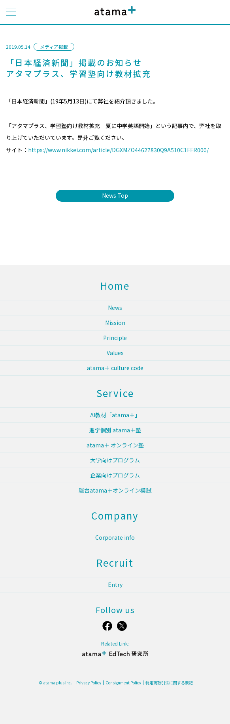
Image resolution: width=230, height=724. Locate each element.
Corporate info (115, 537)
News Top (115, 195)
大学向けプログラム (115, 460)
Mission (115, 323)
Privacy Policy (88, 682)
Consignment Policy (123, 682)
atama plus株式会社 (113, 16)
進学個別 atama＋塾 (115, 430)
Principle (115, 338)
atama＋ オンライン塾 (115, 445)
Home (115, 285)
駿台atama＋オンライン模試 (115, 490)
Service (115, 393)
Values (115, 353)
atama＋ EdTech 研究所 (115, 656)
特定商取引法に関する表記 (169, 682)
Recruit (115, 562)
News (115, 307)
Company (115, 515)
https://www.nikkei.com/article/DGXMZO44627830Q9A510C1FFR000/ (118, 150)
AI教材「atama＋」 (115, 415)
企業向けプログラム (115, 475)
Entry (115, 584)
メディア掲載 (54, 46)
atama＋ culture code (115, 368)
